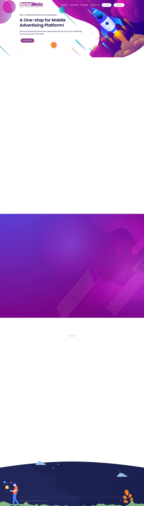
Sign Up (119, 5)
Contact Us (95, 5)
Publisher (84, 5)
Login (106, 5)
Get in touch (27, 40)
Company (64, 5)
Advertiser (74, 5)
